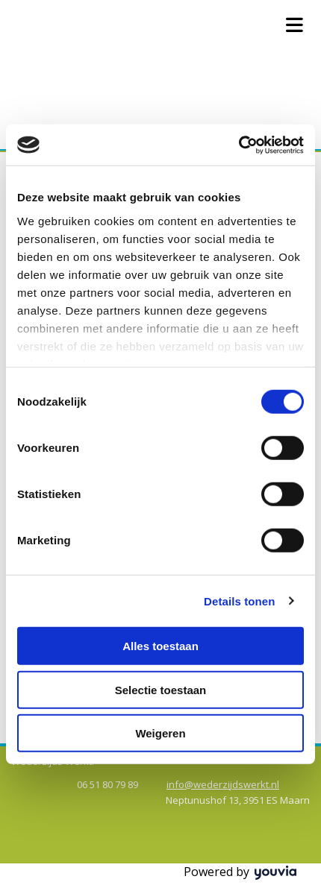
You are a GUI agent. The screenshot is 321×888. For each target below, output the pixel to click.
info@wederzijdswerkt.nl (222, 784)
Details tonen (239, 600)
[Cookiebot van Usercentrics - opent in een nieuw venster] (238, 144)
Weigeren (160, 733)
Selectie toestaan (161, 689)
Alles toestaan (160, 646)
